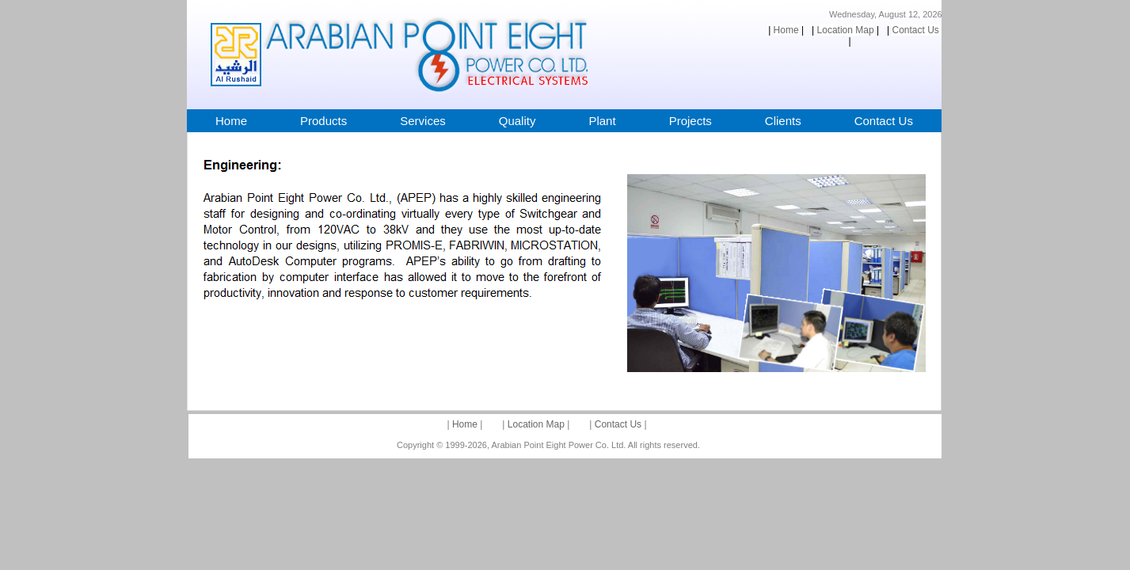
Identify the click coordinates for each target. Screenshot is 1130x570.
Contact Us (618, 424)
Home (464, 424)
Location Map (536, 424)
